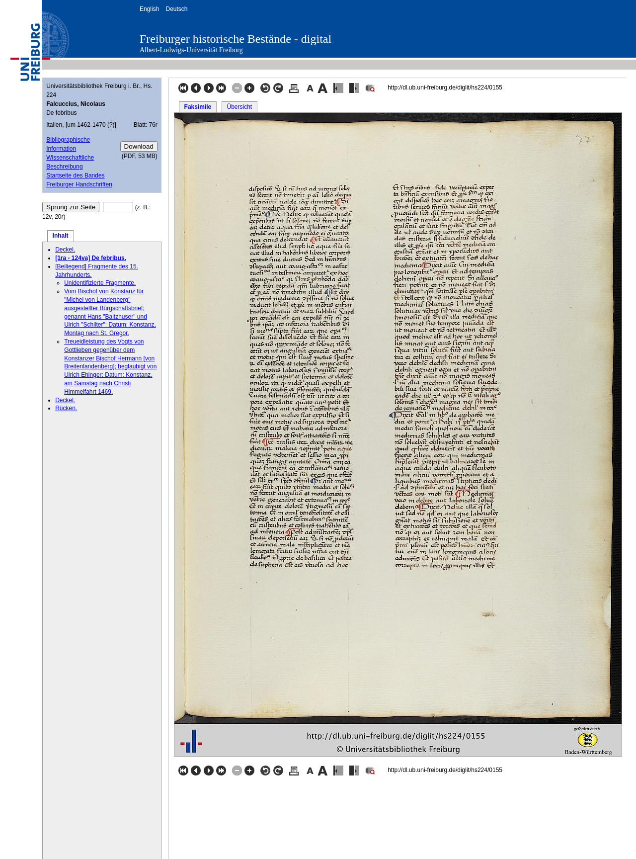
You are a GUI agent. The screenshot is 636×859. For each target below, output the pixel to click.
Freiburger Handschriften (79, 184)
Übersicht (239, 106)
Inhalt (61, 235)
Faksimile (198, 106)
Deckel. (65, 249)
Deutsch (176, 8)
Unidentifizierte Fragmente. (100, 282)
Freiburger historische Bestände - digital (235, 38)
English (149, 8)
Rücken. (66, 408)
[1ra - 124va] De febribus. (90, 258)
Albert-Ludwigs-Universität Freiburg (191, 50)
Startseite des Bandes (75, 175)
